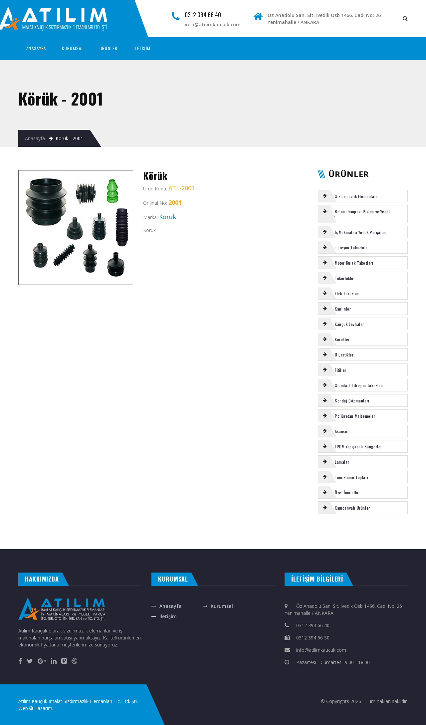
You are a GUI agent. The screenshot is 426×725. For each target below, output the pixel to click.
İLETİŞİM (141, 48)
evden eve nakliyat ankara (12, 542)
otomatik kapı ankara (161, 542)
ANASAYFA (36, 48)
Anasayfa (35, 138)
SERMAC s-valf (62, 532)
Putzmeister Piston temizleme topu (106, 532)
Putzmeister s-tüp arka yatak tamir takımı (318, 532)
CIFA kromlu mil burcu (151, 532)
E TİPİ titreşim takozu (226, 532)
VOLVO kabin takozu (17, 539)
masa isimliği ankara (71, 542)
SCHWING (30, 539)
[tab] (362, 196)
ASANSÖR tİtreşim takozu (383, 532)
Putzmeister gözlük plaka (190, 532)
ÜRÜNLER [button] (108, 48)
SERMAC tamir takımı (32, 532)
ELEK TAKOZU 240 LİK (417, 532)
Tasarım (43, 708)
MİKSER (134, 532)
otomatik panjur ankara (141, 542)
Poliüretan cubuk (241, 532)
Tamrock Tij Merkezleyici (361, 532)
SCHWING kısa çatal (257, 532)
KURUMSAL (72, 48)
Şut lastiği (4, 539)
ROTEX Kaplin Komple (8, 532)
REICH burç (126, 532)
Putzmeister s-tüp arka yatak (58, 539)
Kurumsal (222, 606)
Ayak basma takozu (169, 532)
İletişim (168, 616)
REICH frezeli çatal (50, 532)
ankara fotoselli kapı (122, 542)
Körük (20, 532)
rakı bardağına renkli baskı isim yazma (97, 542)
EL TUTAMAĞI (40, 539)
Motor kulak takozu (78, 532)
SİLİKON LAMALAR (344, 532)
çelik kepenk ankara (54, 542)
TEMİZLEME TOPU (209, 532)
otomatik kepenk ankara (34, 542)
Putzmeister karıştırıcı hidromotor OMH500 (283, 532)
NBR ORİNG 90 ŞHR (401, 532)
